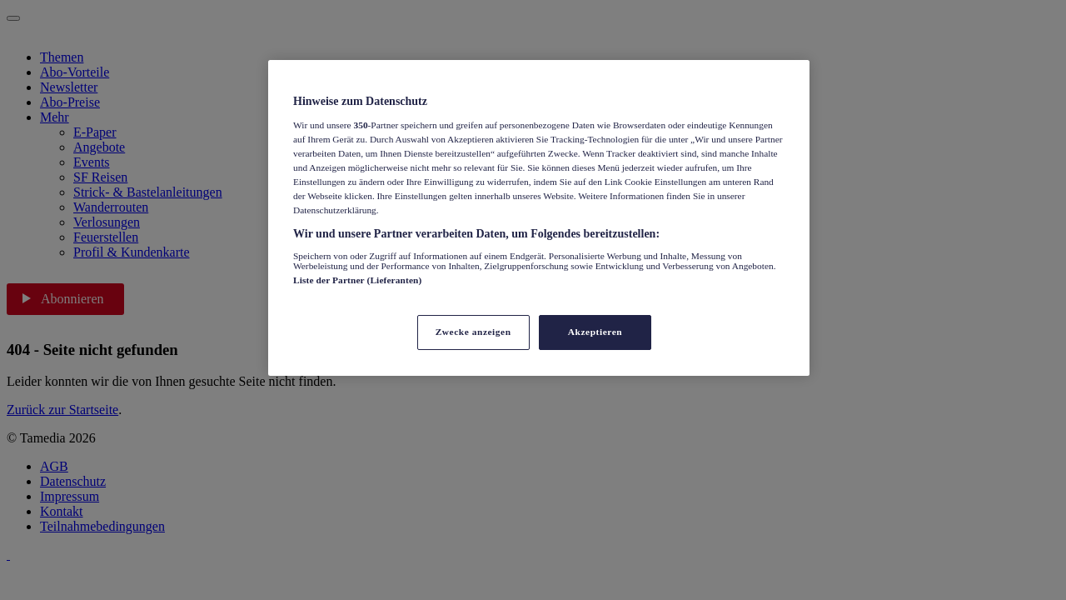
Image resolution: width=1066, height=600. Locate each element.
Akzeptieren (595, 332)
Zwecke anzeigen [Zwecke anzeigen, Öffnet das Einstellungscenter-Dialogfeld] (473, 332)
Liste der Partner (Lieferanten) (357, 280)
